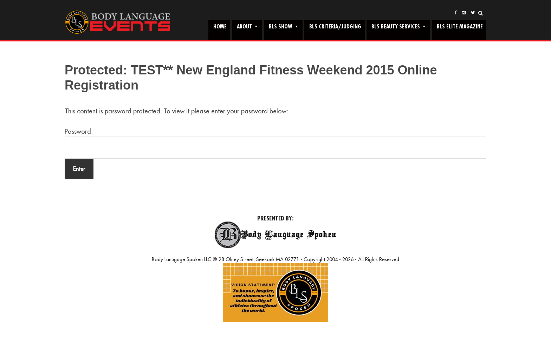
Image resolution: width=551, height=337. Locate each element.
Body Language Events (117, 22)
